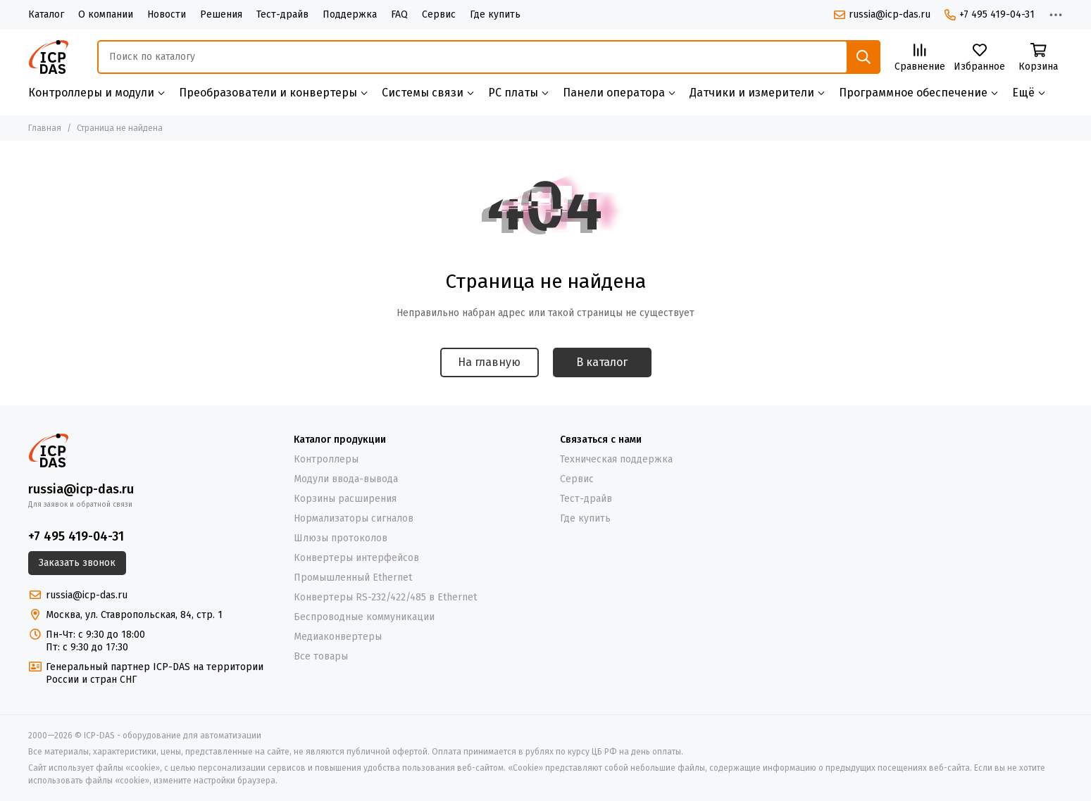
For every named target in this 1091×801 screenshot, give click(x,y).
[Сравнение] (919, 58)
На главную (489, 362)
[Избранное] (979, 58)
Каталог (46, 14)
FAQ (399, 14)
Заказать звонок (77, 563)
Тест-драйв (282, 14)
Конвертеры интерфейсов (356, 558)
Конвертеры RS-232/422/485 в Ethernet (385, 597)
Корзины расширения (345, 499)
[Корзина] (1038, 58)
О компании (105, 14)
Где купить (495, 14)
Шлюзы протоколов (340, 538)
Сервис (439, 14)
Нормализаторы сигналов (353, 518)
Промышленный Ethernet (353, 578)
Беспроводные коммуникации (364, 617)
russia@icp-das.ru (882, 14)
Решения (221, 14)
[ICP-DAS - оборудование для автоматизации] (48, 57)
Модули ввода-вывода (346, 479)
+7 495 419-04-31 (990, 14)
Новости (166, 14)
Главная (44, 128)
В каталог (602, 362)
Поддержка (350, 14)
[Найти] (863, 57)
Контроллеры (326, 459)
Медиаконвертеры (338, 637)
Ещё (1023, 92)
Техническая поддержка (616, 459)
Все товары (321, 656)
